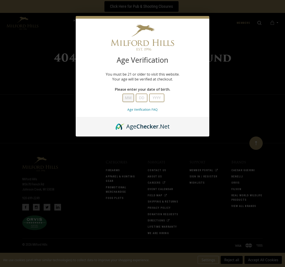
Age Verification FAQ (142, 109)
